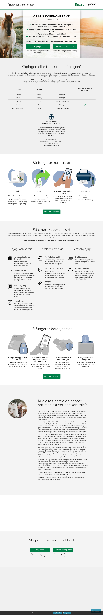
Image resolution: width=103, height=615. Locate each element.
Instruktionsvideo (51, 211)
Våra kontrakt (83, 279)
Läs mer (74, 36)
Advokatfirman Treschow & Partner (51, 141)
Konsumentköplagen (65, 46)
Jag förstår (57, 613)
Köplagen (38, 46)
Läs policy (67, 613)
